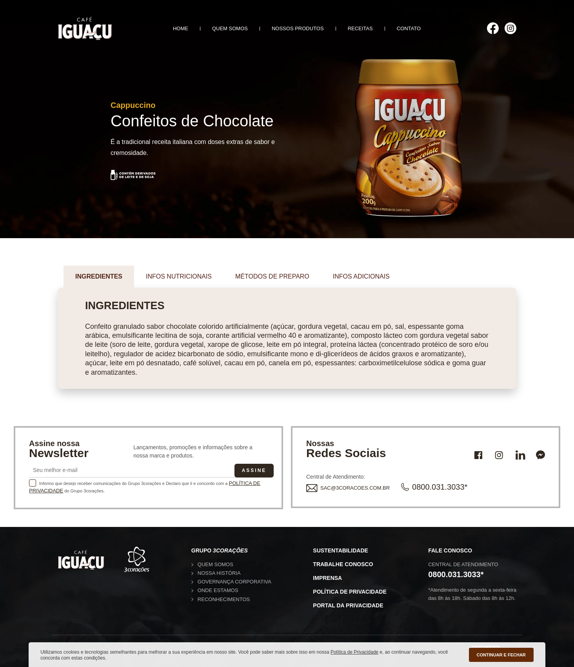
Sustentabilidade (340, 550)
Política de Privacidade (354, 652)
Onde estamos (218, 590)
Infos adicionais (361, 276)
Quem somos (230, 29)
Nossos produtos (298, 29)
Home (180, 29)
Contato (409, 29)
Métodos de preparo (272, 276)
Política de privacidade (349, 592)
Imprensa (327, 578)
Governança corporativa (234, 582)
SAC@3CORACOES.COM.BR (348, 488)
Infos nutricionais (179, 276)
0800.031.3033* (434, 487)
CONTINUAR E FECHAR (501, 654)
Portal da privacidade (348, 605)
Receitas (360, 29)
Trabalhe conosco (343, 564)
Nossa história (219, 573)
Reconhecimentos (224, 599)
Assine (254, 470)
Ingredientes (98, 276)
